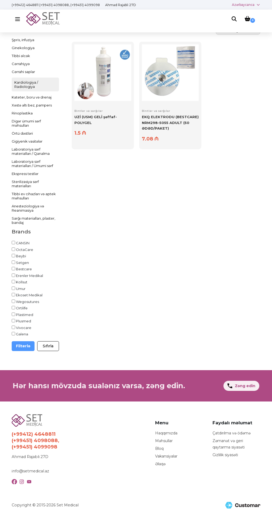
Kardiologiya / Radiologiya (26, 84)
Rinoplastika (22, 113)
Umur (21, 289)
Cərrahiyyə (21, 64)
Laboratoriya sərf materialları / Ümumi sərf (32, 163)
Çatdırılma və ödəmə (231, 433)
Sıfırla (48, 346)
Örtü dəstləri (22, 133)
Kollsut (21, 282)
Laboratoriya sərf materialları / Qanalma (31, 151)
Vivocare (23, 328)
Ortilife (22, 308)
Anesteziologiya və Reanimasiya (28, 208)
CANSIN (22, 243)
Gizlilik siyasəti (225, 454)
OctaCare (24, 249)
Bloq (159, 448)
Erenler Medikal (29, 276)
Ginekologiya (23, 48)
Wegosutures (27, 302)
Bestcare (24, 269)
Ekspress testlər (25, 174)
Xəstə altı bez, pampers (32, 105)
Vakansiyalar (166, 456)
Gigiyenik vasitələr (27, 141)
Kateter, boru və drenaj (32, 97)
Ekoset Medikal (29, 295)
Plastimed (24, 315)
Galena (22, 334)
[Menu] (19, 19)
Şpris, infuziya (23, 40)
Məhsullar (164, 440)
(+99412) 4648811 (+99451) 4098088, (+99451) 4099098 (56, 5)
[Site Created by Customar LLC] (242, 505)
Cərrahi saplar (23, 72)
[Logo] (43, 19)
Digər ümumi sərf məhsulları (26, 123)
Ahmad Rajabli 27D (120, 5)
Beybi (21, 256)
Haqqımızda (166, 433)
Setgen (22, 262)
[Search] (234, 19)
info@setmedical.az (30, 471)
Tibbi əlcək (21, 56)
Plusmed (23, 321)
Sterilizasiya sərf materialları (25, 184)
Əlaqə (160, 464)
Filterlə (23, 346)
